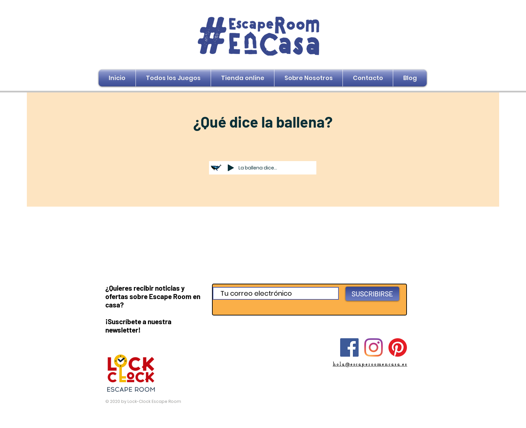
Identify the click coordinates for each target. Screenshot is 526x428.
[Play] (231, 167)
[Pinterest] (397, 347)
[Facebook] (349, 347)
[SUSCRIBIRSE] (372, 294)
